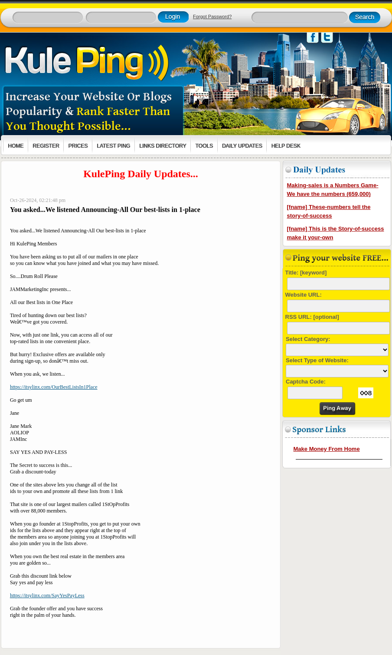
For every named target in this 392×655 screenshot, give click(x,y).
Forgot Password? (212, 16)
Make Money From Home (327, 449)
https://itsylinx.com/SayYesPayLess (47, 595)
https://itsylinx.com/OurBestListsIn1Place (54, 387)
